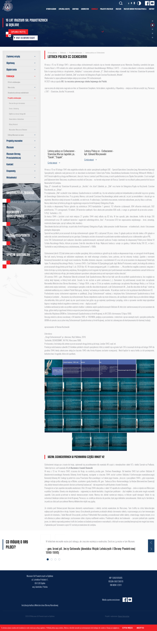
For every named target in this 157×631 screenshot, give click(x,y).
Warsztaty (22, 87)
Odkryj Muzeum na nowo (22, 134)
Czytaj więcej (127, 627)
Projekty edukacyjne (22, 97)
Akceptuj (140, 627)
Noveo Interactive (123, 616)
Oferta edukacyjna (14, 82)
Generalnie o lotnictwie (16, 119)
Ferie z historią (14, 108)
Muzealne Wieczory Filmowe (18, 129)
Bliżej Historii (13, 124)
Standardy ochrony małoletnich (18, 92)
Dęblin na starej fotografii (17, 113)
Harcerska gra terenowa (17, 103)
